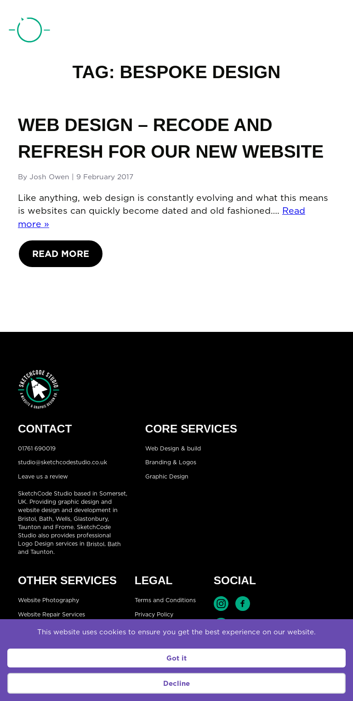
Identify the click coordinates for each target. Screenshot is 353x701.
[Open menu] (335, 31)
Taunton (29, 527)
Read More (60, 253)
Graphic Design (166, 476)
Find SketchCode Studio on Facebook (242, 603)
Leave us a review (43, 476)
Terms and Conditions (165, 600)
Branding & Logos (170, 462)
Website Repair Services (51, 614)
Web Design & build (173, 448)
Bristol (95, 543)
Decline (176, 683)
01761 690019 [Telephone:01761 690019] (295, 32)
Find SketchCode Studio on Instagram (221, 603)
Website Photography (48, 600)
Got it (176, 658)
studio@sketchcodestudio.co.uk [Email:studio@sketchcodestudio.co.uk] (62, 462)
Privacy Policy (154, 614)
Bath (45, 519)
